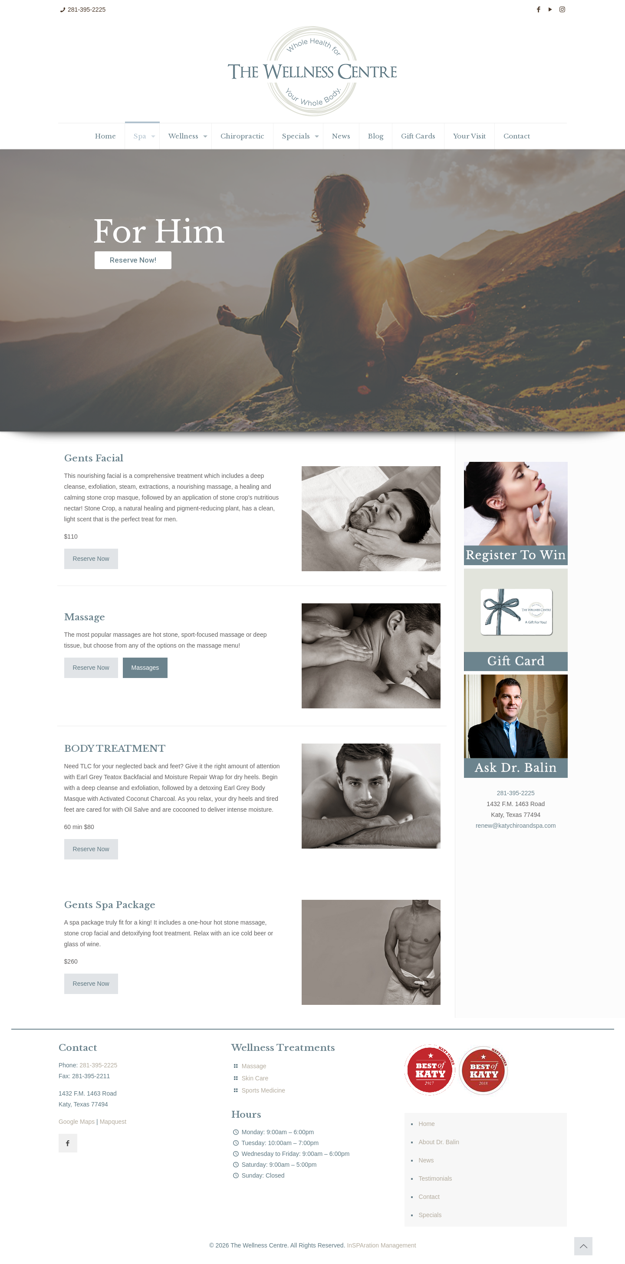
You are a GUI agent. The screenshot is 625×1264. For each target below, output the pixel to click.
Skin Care (255, 1078)
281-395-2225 (86, 9)
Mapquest (113, 1121)
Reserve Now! (133, 260)
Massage (253, 1066)
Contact (429, 1196)
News (426, 1160)
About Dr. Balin (439, 1142)
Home (427, 1123)
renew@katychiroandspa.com (516, 825)
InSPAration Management (381, 1245)
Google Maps (77, 1121)
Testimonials (435, 1178)
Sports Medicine (263, 1090)
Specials (430, 1214)
